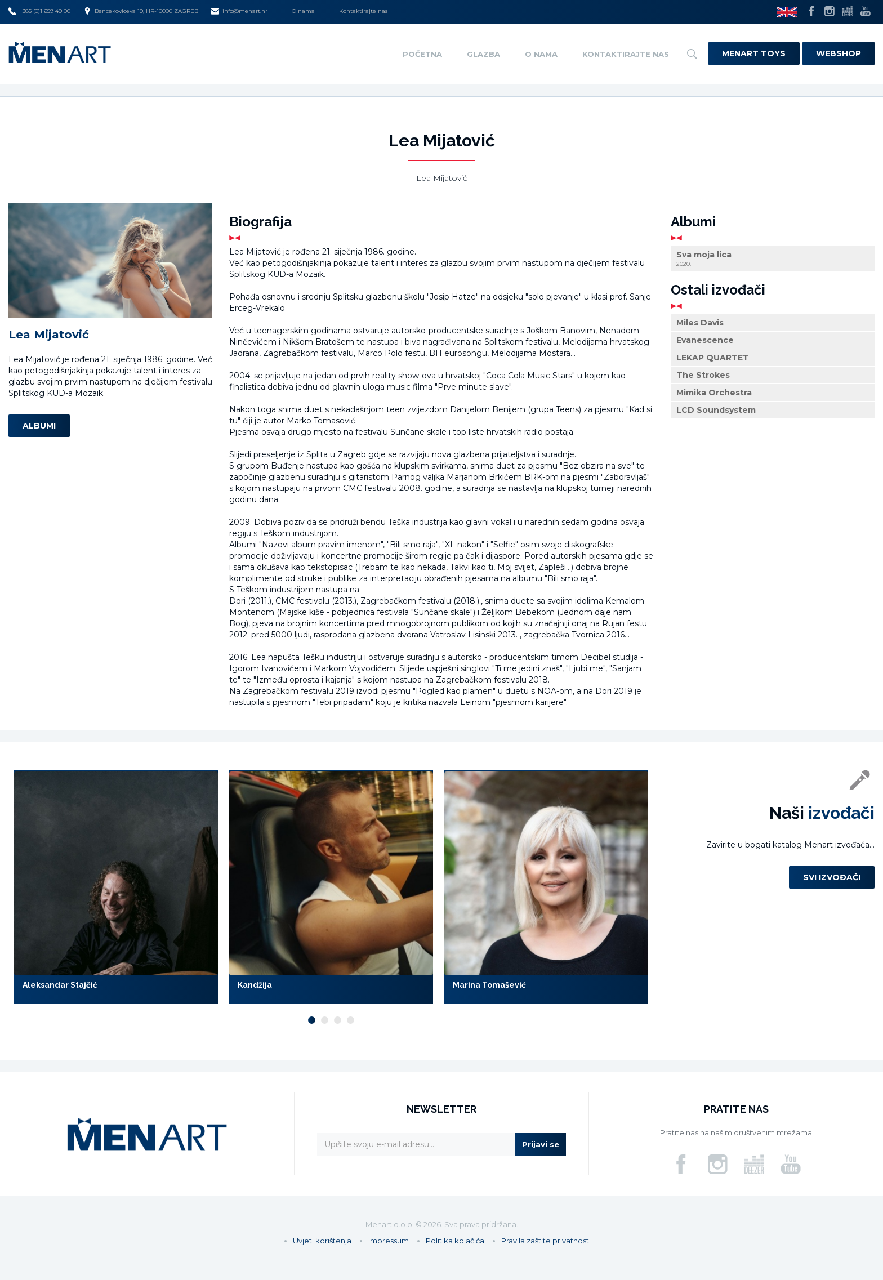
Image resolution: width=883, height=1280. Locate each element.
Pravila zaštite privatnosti (546, 1240)
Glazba (483, 54)
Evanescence (705, 340)
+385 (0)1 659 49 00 (39, 11)
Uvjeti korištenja (322, 1240)
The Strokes (703, 375)
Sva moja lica (772, 258)
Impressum (388, 1240)
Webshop (838, 53)
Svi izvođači (831, 877)
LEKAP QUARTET (712, 358)
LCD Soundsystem (716, 410)
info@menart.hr (239, 11)
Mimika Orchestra (714, 392)
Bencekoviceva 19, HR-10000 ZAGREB (140, 11)
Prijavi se (540, 1144)
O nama (303, 11)
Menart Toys (754, 53)
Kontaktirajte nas (363, 11)
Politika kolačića (455, 1240)
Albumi (39, 426)
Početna (422, 54)
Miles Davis (700, 323)
